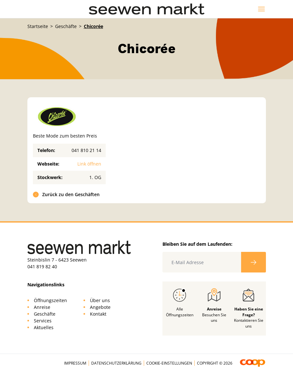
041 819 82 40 (42, 266)
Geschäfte (66, 26)
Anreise (42, 307)
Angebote (100, 307)
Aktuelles (44, 327)
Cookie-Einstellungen (169, 363)
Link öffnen (89, 164)
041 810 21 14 (86, 150)
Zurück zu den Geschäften (66, 194)
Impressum (75, 363)
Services (43, 321)
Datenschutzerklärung (116, 363)
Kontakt (98, 314)
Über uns (100, 300)
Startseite (37, 26)
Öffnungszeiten (50, 300)
